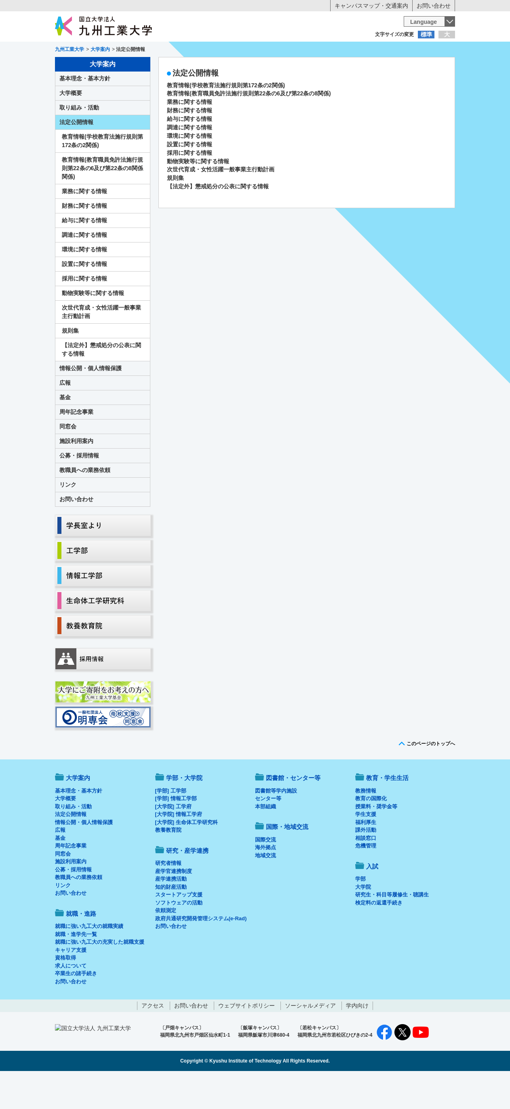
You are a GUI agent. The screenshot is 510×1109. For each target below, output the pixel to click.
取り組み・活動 (79, 141)
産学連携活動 (171, 912)
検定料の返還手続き (379, 936)
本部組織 (265, 840)
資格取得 (65, 991)
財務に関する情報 (189, 144)
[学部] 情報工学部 (176, 832)
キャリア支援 (70, 983)
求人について (70, 999)
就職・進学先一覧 (76, 968)
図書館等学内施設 (276, 824)
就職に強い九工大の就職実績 (89, 960)
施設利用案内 (76, 474)
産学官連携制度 (173, 905)
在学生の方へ (175, 50)
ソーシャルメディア (310, 1039)
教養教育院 (168, 863)
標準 (426, 34)
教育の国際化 (371, 832)
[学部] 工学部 (170, 824)
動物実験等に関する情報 (198, 195)
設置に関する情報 (189, 178)
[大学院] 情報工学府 (178, 848)
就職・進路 (280, 67)
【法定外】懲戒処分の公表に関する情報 (218, 220)
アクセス (152, 1039)
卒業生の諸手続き (76, 1007)
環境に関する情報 (189, 169)
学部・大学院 (184, 811)
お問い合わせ (434, 5)
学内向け (357, 1039)
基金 (65, 431)
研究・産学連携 (330, 67)
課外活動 (365, 863)
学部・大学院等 (130, 67)
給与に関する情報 (189, 152)
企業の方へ (335, 50)
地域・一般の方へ (415, 50)
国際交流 (265, 873)
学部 (360, 912)
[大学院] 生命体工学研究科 (186, 856)
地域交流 (265, 889)
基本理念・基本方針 (84, 112)
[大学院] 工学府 (173, 840)
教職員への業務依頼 (84, 503)
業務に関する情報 (189, 135)
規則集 (175, 211)
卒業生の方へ (255, 50)
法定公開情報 (76, 155)
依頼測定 (165, 944)
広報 (65, 416)
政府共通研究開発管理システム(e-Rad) (201, 952)
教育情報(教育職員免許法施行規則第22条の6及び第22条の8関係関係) (102, 201)
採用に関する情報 (189, 186)
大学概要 (70, 126)
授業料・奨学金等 (376, 840)
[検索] (316, 21)
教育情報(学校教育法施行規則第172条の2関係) (226, 119)
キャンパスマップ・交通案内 (371, 5)
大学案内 (80, 67)
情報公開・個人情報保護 (90, 401)
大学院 (363, 920)
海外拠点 (265, 881)
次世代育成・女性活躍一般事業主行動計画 (220, 203)
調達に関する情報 (189, 161)
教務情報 (365, 824)
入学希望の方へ (95, 50)
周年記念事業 (76, 445)
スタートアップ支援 (178, 928)
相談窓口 (365, 872)
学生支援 (365, 848)
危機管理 (365, 879)
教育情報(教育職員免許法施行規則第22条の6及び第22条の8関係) (249, 127)
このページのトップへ (431, 777)
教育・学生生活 (230, 67)
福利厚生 (365, 856)
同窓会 (67, 460)
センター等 (268, 832)
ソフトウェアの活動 (178, 936)
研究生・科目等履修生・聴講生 (392, 928)
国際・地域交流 (380, 67)
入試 (430, 67)
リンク (67, 518)
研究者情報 (168, 897)
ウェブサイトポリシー (246, 1039)
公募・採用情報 (79, 489)
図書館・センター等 (293, 811)
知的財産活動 (171, 920)
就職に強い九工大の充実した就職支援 (99, 975)
